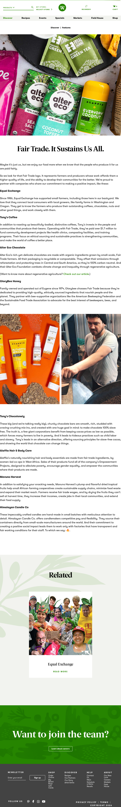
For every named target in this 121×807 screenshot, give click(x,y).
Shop (115, 18)
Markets (77, 18)
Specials (59, 18)
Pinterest (28, 801)
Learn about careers (61, 749)
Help (90, 772)
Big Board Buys (50, 782)
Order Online (51, 776)
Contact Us (90, 776)
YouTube (43, 801)
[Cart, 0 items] (115, 7)
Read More (60, 672)
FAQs (89, 780)
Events (42, 18)
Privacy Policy (86, 802)
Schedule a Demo (91, 783)
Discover (7, 18)
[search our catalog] (32, 7)
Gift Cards (50, 787)
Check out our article (76, 274)
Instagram (38, 801)
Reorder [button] (86, 6)
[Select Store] (44, 10)
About (108, 772)
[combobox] (9, 9)
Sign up (37, 778)
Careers (107, 780)
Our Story (69, 780)
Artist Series (69, 782)
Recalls (90, 786)
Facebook (33, 801)
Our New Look (107, 776)
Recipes (26, 18)
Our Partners (70, 778)
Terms (104, 802)
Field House (97, 18)
